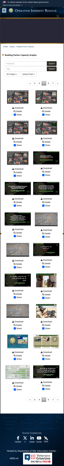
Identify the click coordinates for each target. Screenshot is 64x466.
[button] (13, 5)
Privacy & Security (10, 417)
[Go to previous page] (30, 83)
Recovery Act (45, 423)
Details (18, 111)
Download (17, 108)
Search (52, 63)
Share (18, 115)
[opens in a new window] (18, 439)
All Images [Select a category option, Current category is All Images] (11, 74)
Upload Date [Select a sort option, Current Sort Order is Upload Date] (28, 74)
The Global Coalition (45, 428)
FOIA (59, 417)
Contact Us (10, 428)
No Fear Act (28, 423)
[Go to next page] (57, 83)
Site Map (28, 428)
